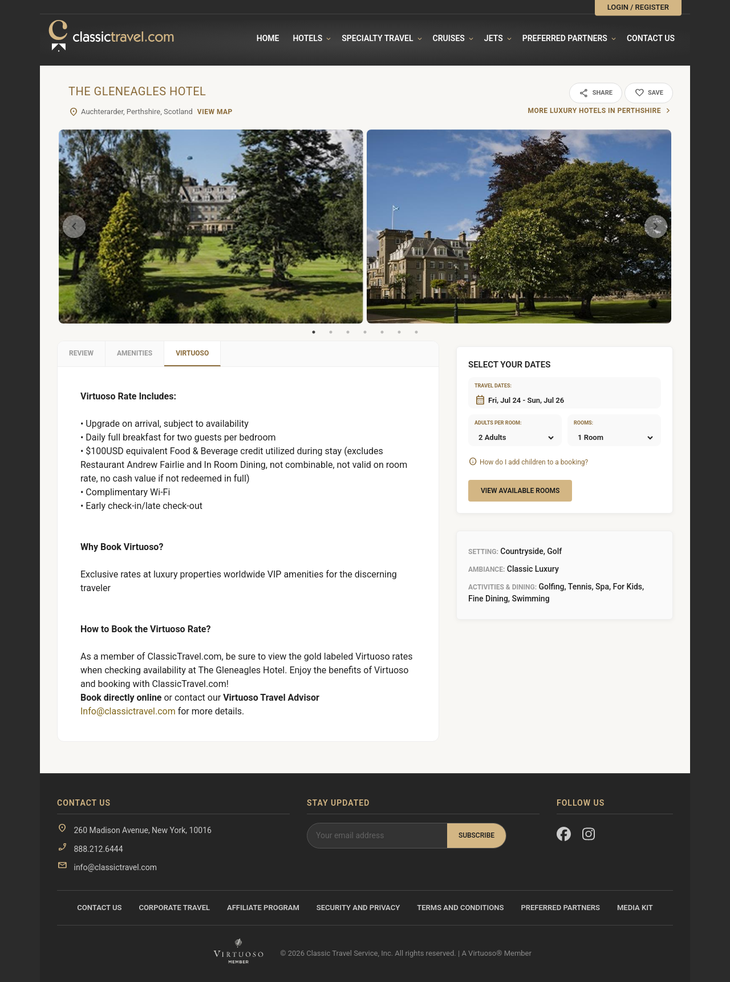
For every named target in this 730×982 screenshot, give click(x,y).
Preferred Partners (564, 38)
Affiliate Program (263, 907)
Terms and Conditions (460, 907)
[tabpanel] (211, 227)
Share (596, 93)
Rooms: (583, 423)
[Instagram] (589, 836)
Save (648, 93)
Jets (493, 38)
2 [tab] (330, 332)
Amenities (134, 353)
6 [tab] (399, 332)
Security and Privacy (358, 907)
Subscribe (476, 835)
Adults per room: (488, 423)
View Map (215, 112)
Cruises (449, 38)
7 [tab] (416, 332)
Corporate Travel (174, 907)
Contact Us (651, 38)
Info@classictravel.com (128, 711)
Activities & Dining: (502, 587)
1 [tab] (313, 332)
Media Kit (635, 907)
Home (268, 38)
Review (81, 353)
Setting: (483, 552)
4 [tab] (365, 332)
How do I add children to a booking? (534, 462)
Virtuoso (192, 353)
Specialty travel (377, 38)
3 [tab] (348, 332)
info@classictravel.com (115, 867)
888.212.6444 (98, 849)
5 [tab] (382, 332)
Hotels (307, 38)
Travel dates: (488, 386)
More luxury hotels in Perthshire (594, 111)
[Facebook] (564, 836)
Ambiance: (486, 569)
